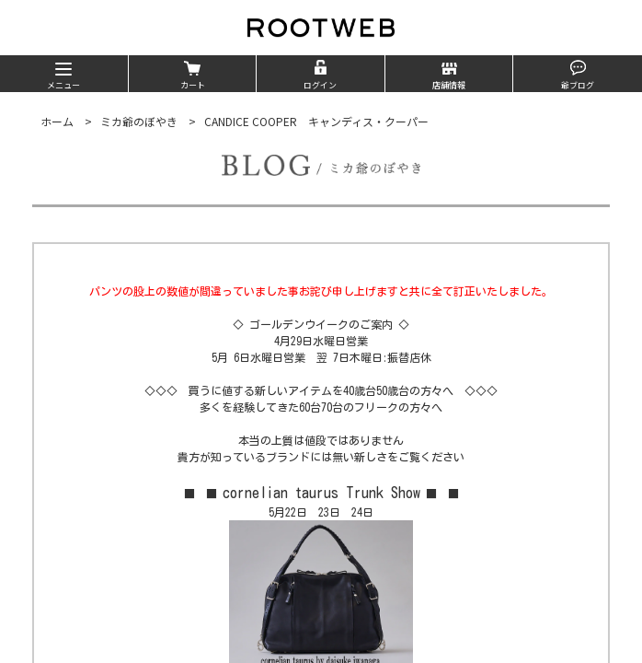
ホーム (57, 121)
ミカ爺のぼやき (139, 121)
